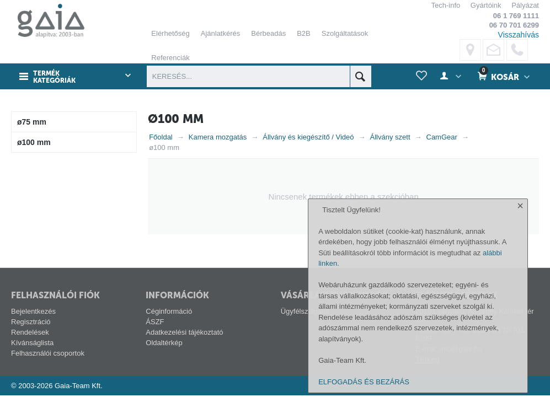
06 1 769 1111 (516, 16)
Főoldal (161, 137)
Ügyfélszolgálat (305, 311)
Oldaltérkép (164, 343)
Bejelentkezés (33, 311)
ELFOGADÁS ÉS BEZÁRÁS (363, 382)
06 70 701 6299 (514, 25)
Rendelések (30, 332)
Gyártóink (486, 5)
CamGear (441, 137)
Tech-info (445, 5)
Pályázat (525, 5)
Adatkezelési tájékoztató (184, 332)
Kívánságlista (32, 343)
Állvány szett (390, 137)
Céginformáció (169, 311)
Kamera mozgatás (218, 137)
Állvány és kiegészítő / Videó (308, 137)
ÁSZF (155, 322)
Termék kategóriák (54, 77)
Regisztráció (31, 322)
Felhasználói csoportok (47, 353)
